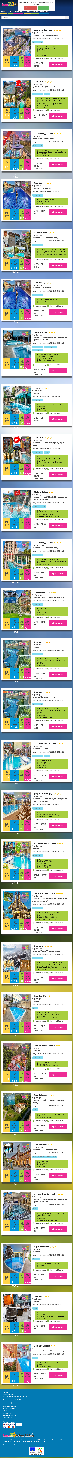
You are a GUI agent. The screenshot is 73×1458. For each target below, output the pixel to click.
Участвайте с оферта (8, 1417)
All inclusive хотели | (16, 1439)
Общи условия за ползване (10, 1406)
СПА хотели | (41, 1439)
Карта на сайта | (7, 1439)
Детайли (36, 4)
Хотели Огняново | (8, 1441)
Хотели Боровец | (56, 1439)
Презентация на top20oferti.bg (11, 1415)
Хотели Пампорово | (18, 1441)
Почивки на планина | (26, 1439)
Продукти (10, 1445)
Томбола (5, 1410)
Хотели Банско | (48, 1439)
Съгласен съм (43, 8)
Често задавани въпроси (9, 1408)
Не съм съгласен (30, 8)
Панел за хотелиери (8, 1419)
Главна (5, 1445)
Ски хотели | (35, 1439)
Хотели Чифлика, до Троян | (39, 1441)
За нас (4, 1405)
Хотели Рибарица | (27, 1441)
